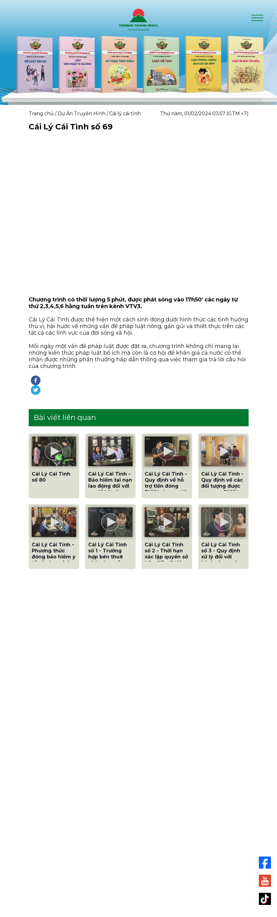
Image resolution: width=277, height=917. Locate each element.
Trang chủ (41, 113)
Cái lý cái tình (125, 113)
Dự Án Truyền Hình (81, 113)
